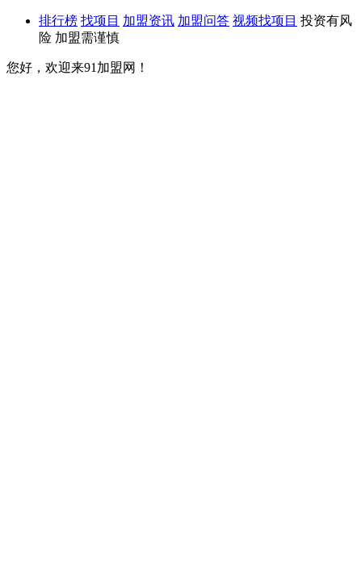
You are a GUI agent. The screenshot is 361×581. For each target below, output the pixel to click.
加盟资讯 (148, 20)
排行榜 (58, 20)
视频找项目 (265, 20)
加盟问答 (203, 20)
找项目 (100, 20)
